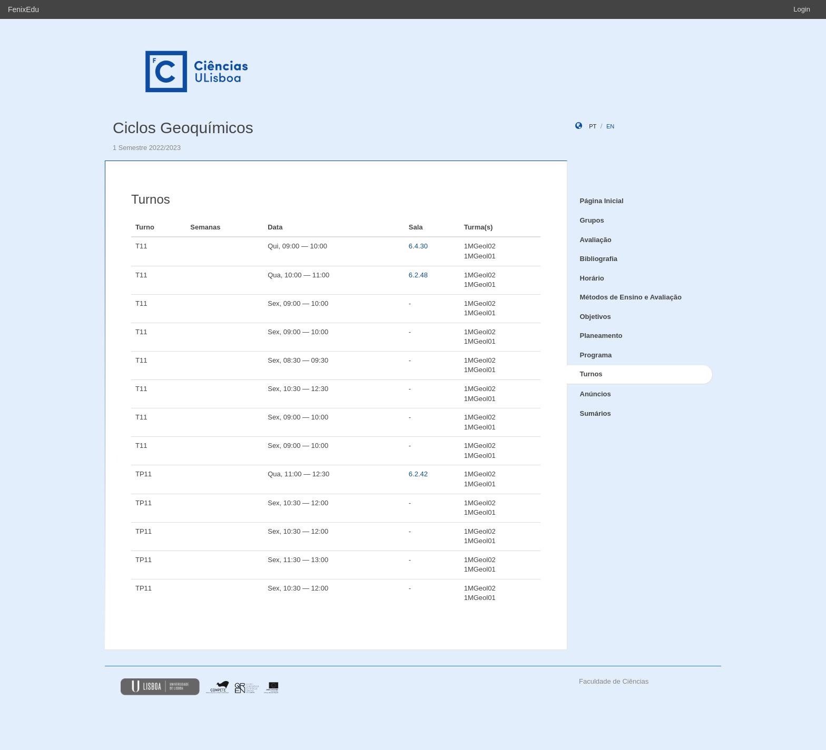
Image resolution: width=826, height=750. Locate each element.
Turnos (591, 374)
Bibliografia (599, 259)
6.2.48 (418, 275)
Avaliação (596, 240)
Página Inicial (602, 201)
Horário (592, 278)
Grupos (592, 220)
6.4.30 (418, 246)
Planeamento (601, 335)
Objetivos (595, 317)
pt (592, 126)
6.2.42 (418, 474)
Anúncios (595, 394)
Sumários (595, 413)
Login (801, 9)
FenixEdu (23, 9)
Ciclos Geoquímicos (183, 127)
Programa (596, 355)
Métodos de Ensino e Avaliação (631, 297)
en (610, 126)
